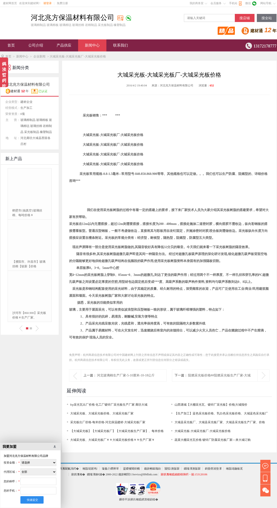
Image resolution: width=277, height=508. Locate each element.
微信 (248, 3)
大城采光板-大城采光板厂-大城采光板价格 (203, 431)
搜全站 (266, 18)
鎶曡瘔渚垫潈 (213, 468)
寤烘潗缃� (78, 474)
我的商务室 (197, 3)
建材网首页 (10, 3)
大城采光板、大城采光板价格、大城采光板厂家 (102, 413)
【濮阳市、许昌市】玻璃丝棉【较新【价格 (28, 264)
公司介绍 (35, 45)
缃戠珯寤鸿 (90, 468)
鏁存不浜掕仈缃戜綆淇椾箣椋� (138, 499)
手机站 (233, 3)
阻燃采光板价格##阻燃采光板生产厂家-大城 (219, 375)
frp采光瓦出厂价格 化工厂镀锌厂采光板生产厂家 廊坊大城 (109, 404)
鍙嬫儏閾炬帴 (131, 468)
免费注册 (62, 3)
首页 (11, 45)
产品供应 (64, 45)
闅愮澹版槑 (172, 468)
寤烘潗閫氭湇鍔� (68, 468)
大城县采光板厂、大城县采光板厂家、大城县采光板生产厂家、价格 (220, 422)
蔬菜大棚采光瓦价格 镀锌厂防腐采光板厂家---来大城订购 (213, 440)
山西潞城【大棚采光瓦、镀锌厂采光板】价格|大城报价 (211, 404)
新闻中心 (92, 45)
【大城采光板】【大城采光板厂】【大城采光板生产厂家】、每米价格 (117, 431)
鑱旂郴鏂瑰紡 (152, 468)
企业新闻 (39, 56)
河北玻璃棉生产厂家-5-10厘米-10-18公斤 (126, 375)
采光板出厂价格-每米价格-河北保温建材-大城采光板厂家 (108, 422)
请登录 (47, 3)
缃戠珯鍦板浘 (234, 468)
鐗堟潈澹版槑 (192, 468)
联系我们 (120, 45)
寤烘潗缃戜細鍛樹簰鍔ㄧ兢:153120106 (184, 474)
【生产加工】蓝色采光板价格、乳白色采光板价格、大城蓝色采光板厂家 (221, 414)
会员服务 (216, 3)
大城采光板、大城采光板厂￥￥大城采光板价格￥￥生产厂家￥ (112, 440)
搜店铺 (244, 18)
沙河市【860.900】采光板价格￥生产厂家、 (29, 315)
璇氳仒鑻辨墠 (110, 468)
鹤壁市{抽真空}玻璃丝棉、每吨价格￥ (27, 213)
